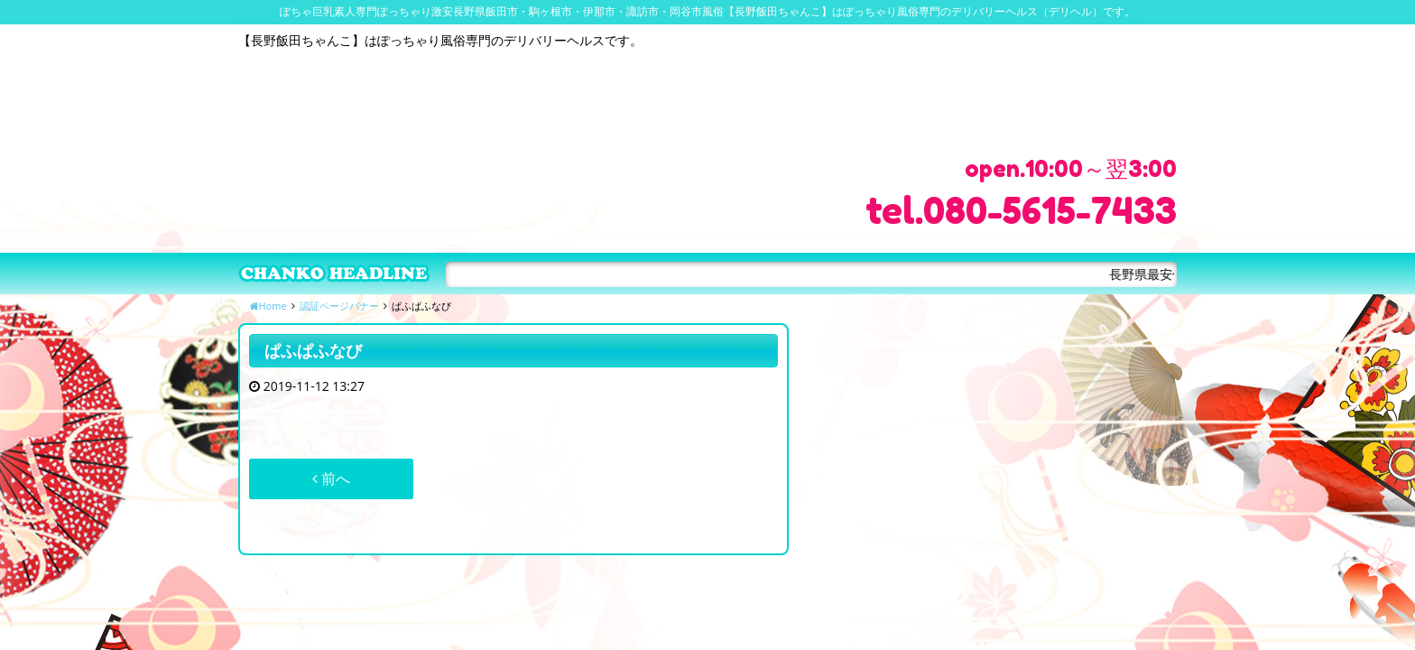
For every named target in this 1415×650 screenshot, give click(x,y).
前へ (331, 478)
